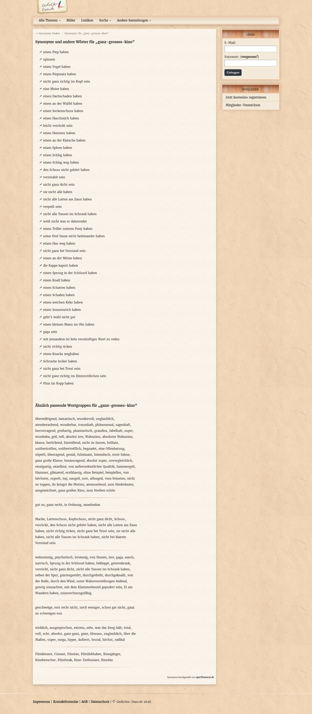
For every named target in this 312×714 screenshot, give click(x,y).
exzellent (59, 466)
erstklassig (73, 472)
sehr (89, 628)
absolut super (97, 460)
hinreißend (72, 443)
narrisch (41, 563)
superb (55, 478)
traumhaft (85, 425)
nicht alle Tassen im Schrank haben (70, 214)
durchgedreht (93, 575)
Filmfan (73, 654)
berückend (54, 443)
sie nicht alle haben (57, 192)
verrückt (41, 525)
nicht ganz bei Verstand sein (64, 251)
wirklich (41, 628)
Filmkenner (43, 654)
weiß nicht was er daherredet (65, 221)
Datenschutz (100, 702)
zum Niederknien (120, 484)
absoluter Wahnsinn (117, 437)
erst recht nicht (66, 607)
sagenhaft (123, 425)
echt (46, 634)
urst (85, 478)
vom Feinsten (115, 478)
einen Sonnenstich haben (62, 310)
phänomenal (104, 425)
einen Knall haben (56, 280)
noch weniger (90, 607)
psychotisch (64, 557)
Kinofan (107, 660)
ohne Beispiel (93, 472)
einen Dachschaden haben (62, 96)
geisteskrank (120, 563)
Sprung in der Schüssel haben (72, 563)
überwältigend (46, 419)
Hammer (41, 472)
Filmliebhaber (91, 654)
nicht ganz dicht (100, 519)
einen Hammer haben (59, 133)
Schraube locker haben (60, 361)
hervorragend (45, 431)
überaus (96, 634)
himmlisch (102, 454)
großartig (64, 431)
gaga (119, 557)
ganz (84, 634)
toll (61, 437)
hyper (72, 640)
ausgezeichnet (45, 490)
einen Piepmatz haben (59, 74)
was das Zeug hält (108, 628)
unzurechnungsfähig (76, 593)
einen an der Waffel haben (62, 103)
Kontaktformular (65, 702)
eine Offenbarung (111, 449)
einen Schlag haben (57, 155)
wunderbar (68, 425)
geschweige (43, 607)
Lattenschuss (57, 519)
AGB (84, 702)
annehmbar (91, 505)
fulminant (84, 454)
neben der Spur (46, 575)
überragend (55, 454)
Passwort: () (241, 57)
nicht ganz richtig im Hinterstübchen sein (74, 376)
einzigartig (43, 466)
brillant (112, 443)
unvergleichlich (120, 460)
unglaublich (105, 419)
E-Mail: (230, 43)
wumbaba (42, 437)
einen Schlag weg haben (61, 162)
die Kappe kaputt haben (60, 265)
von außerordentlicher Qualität (91, 466)
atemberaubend (46, 425)
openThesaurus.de (205, 677)
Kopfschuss (77, 519)
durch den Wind (62, 581)
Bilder (70, 20)
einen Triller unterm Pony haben (67, 229)
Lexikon (87, 20)
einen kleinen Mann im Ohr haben (68, 324)
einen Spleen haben (57, 148)
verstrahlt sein (54, 177)
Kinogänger (111, 654)
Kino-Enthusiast (86, 660)
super (128, 431)
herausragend (74, 460)
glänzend (56, 472)
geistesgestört (70, 575)
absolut (56, 634)
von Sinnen (98, 557)
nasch (129, 557)
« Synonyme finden (48, 33)
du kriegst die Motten (68, 484)
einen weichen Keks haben (63, 302)
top (64, 478)
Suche (105, 20)
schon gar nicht (113, 607)
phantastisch (82, 431)
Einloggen (233, 72)
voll (38, 634)
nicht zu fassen (93, 443)
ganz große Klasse (48, 460)
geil (54, 437)
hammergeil (126, 466)
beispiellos (113, 472)
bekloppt (102, 563)
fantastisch (66, 419)
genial (70, 454)
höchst (107, 640)
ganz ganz (71, 634)
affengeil (96, 478)
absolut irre (74, 437)
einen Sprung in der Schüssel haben (70, 273)
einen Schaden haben (59, 295)
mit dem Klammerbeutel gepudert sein (93, 587)
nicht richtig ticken (57, 346)
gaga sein (50, 332)
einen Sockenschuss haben (63, 111)
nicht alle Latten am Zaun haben (67, 199)
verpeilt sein (52, 207)
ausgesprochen (61, 628)
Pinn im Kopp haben (58, 383)
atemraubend (96, 484)
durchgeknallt (115, 575)
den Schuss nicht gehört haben (66, 170)
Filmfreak (65, 660)
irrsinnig (81, 557)
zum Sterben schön (100, 490)
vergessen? (249, 57)
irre (111, 557)
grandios (100, 431)
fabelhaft (115, 431)
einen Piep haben (56, 52)
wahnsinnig (44, 557)
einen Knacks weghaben (61, 354)
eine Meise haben (56, 89)
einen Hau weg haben (59, 243)
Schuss (119, 519)
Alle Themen (49, 20)
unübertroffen (45, 449)
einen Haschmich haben (61, 118)
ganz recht (54, 505)
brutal (96, 640)
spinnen (49, 59)
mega (62, 640)
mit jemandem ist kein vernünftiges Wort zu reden (81, 339)
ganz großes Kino (71, 490)
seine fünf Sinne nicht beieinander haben (74, 236)
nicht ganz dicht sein (59, 184)
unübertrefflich (69, 449)
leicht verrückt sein (57, 126)
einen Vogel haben (56, 67)
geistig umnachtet (48, 587)
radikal (120, 640)
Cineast (59, 654)
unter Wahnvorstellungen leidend (101, 581)
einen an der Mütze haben (62, 258)
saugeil (74, 478)
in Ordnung (72, 505)
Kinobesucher (45, 660)
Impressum (41, 702)
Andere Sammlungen (134, 20)
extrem (79, 628)
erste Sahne (121, 454)
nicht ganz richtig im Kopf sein (66, 81)
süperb (40, 454)
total (127, 628)
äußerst (84, 640)
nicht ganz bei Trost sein (61, 369)
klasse (39, 443)
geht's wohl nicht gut (59, 317)
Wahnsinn (92, 437)
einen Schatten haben (59, 288)
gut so (40, 505)
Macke (40, 519)
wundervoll (85, 419)
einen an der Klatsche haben (64, 140)
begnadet (90, 449)
